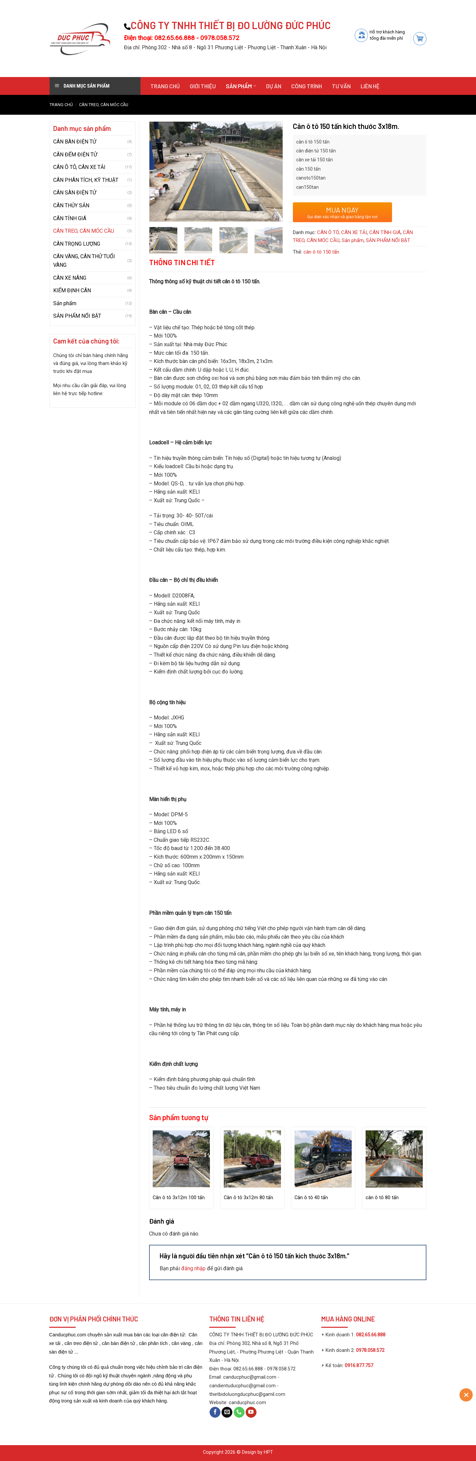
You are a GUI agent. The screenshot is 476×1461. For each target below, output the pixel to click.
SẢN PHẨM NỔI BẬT (77, 316)
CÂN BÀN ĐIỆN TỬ (74, 142)
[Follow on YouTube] (251, 1412)
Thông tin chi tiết (182, 262)
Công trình (306, 86)
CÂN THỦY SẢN (71, 205)
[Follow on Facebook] (215, 1412)
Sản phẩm (241, 86)
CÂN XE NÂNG (69, 278)
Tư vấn (341, 86)
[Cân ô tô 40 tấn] (323, 1159)
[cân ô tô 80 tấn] (394, 1159)
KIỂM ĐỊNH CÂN (72, 290)
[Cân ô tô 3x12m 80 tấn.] (252, 1159)
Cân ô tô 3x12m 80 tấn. (249, 1197)
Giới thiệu (203, 86)
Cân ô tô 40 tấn (311, 1197)
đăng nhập (193, 1268)
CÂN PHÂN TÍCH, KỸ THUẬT (85, 180)
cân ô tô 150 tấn (321, 252)
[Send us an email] (226, 1412)
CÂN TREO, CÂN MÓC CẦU (103, 104)
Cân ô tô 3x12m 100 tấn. (179, 1197)
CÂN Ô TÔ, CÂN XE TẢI (79, 167)
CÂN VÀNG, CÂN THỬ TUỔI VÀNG (84, 260)
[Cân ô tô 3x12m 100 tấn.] (181, 1159)
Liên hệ (370, 86)
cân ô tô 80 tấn (382, 1197)
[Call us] (239, 1412)
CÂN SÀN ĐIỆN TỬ (74, 192)
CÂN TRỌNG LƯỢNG (76, 244)
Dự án (273, 86)
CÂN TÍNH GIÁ (69, 218)
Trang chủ (165, 86)
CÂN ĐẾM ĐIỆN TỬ (75, 154)
